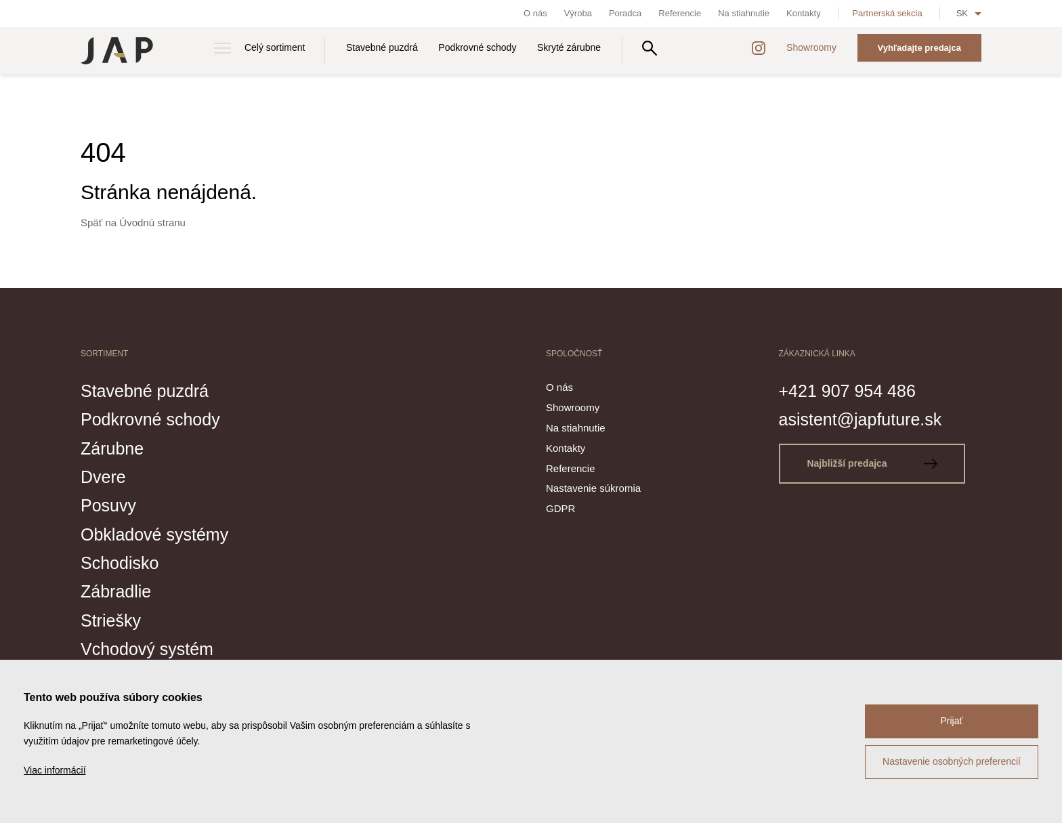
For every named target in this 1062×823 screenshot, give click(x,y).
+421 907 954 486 (847, 390)
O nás (535, 13)
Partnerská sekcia (887, 13)
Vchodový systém (147, 648)
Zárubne (112, 448)
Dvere (103, 476)
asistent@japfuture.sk (860, 419)
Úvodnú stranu (152, 222)
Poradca (625, 13)
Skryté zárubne (569, 47)
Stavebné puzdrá (382, 47)
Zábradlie (116, 591)
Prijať (951, 720)
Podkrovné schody (477, 47)
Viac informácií (55, 770)
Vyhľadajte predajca (919, 48)
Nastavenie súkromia (593, 488)
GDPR (560, 508)
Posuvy (108, 505)
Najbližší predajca (872, 463)
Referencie (679, 13)
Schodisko (119, 562)
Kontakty (803, 13)
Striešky (111, 620)
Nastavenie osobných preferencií (952, 761)
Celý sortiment (275, 47)
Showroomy (811, 47)
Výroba (578, 13)
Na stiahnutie (743, 13)
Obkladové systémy (154, 534)
